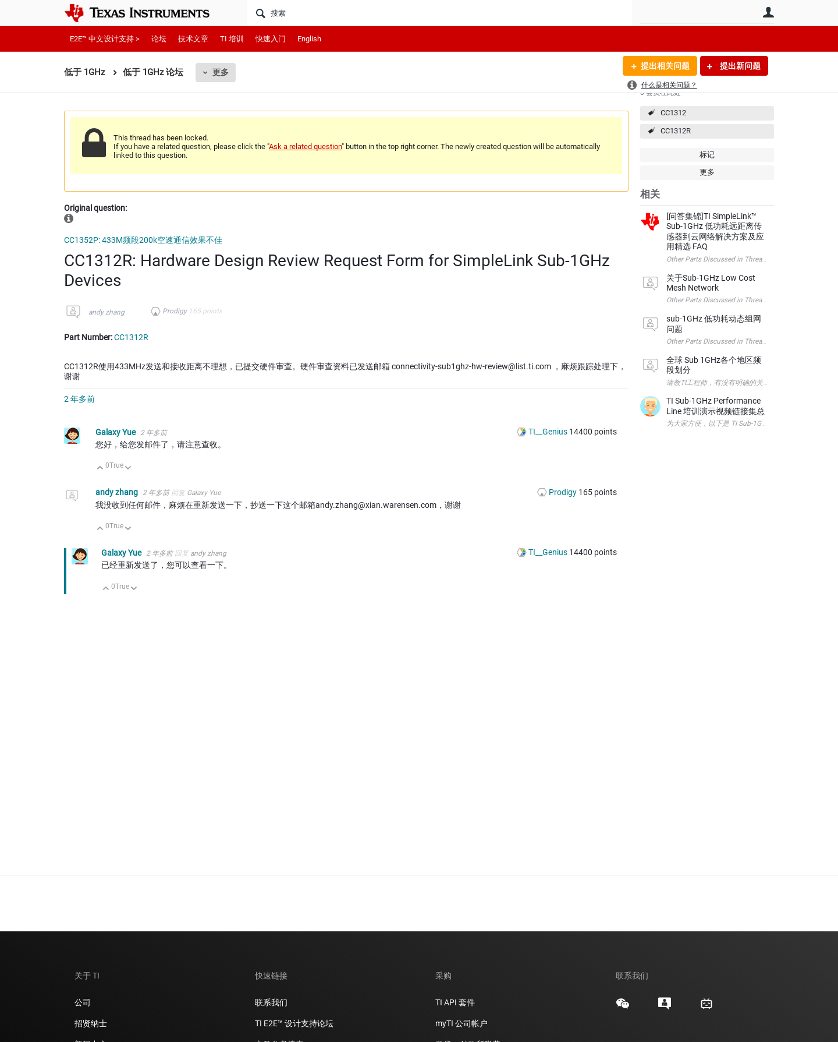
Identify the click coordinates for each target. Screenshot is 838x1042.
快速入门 (270, 38)
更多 (220, 72)
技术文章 (193, 38)
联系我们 (271, 1002)
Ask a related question (305, 146)
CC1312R (676, 130)
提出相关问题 (665, 65)
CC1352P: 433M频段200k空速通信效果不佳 (143, 240)
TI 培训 (232, 38)
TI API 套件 (455, 1002)
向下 (128, 469)
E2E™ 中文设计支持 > (105, 38)
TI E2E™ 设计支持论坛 (294, 1023)
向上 (100, 469)
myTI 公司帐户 (461, 1023)
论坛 (158, 38)
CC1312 (673, 112)
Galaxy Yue (116, 432)
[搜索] (439, 13)
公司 (82, 1002)
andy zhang (106, 312)
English (309, 38)
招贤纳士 (90, 1023)
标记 (707, 154)
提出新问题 (739, 65)
